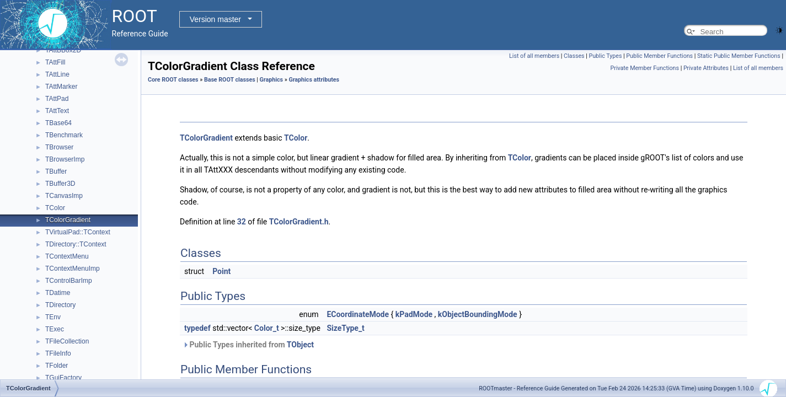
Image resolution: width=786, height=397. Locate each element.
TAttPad (56, 99)
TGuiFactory (63, 378)
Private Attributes (706, 68)
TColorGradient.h (299, 221)
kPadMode (413, 314)
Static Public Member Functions (738, 56)
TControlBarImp (68, 281)
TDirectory (60, 305)
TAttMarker (61, 86)
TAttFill (55, 62)
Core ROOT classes (173, 79)
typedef (197, 328)
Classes (574, 56)
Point (221, 271)
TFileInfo (58, 353)
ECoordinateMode (358, 314)
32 (241, 221)
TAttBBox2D (63, 50)
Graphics (272, 79)
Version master (215, 19)
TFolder (56, 365)
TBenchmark (64, 135)
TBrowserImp (64, 159)
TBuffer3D (60, 183)
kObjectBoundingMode (477, 314)
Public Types (605, 56)
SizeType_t (345, 328)
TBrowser (59, 147)
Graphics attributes (313, 79)
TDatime (57, 293)
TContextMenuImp (72, 268)
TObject (300, 344)
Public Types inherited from (248, 344)
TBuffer (56, 171)
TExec (54, 329)
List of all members (534, 56)
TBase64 (58, 123)
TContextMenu (67, 256)
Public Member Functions (659, 56)
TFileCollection (67, 341)
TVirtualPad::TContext (77, 232)
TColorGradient (67, 220)
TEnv (53, 317)
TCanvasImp (64, 196)
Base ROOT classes (229, 79)
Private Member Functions (645, 68)
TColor (55, 208)
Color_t (266, 328)
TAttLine (57, 74)
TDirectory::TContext (75, 244)
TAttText (57, 111)
